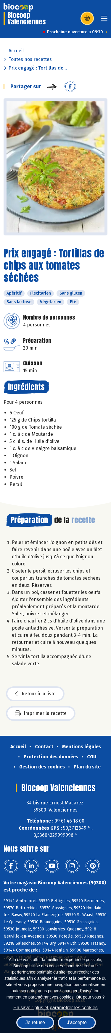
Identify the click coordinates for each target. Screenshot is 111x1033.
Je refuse (35, 1022)
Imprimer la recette (41, 713)
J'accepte (77, 1022)
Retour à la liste (35, 694)
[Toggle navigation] (104, 20)
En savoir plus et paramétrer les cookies (55, 1007)
